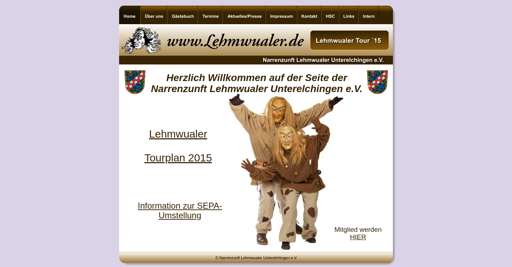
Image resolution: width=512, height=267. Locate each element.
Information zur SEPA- (180, 205)
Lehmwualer (178, 134)
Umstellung (180, 215)
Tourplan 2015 (178, 158)
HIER (358, 237)
